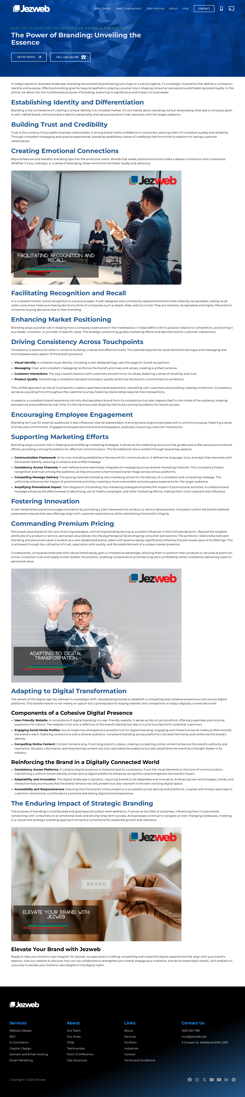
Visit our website (35, 960)
